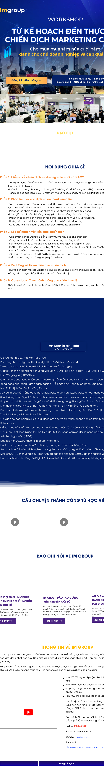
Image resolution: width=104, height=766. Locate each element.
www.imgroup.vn (83, 736)
